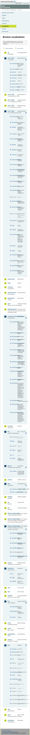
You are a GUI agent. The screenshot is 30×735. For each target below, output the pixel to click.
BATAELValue (14, 336)
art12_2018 (11, 94)
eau (13, 659)
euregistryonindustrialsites (12, 316)
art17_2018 (11, 111)
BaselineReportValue (14, 332)
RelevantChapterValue (14, 412)
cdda (9, 283)
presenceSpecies (14, 207)
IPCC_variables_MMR (14, 492)
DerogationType (14, 538)
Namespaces (5, 31)
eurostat (10, 426)
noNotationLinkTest (14, 672)
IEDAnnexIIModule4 (12, 526)
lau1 (9, 587)
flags (13, 441)
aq (8, 52)
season (14, 81)
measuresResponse (14, 181)
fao (9, 431)
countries (14, 133)
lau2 (9, 591)
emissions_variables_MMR (14, 489)
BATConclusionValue (14, 339)
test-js (13, 675)
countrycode (14, 63)
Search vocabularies (9, 48)
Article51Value (14, 321)
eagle (13, 577)
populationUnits (14, 190)
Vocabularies (5, 26)
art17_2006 (11, 100)
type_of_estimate (14, 86)
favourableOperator (14, 138)
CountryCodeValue (14, 349)
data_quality (14, 69)
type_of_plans (14, 89)
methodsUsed (14, 186)
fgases (10, 466)
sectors (14, 617)
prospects (14, 220)
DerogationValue (14, 355)
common (10, 287)
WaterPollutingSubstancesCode (14, 556)
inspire (10, 562)
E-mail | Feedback (6, 730)
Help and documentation (8, 12)
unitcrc (13, 458)
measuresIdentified (14, 159)
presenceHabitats (14, 201)
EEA (8, 1)
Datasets (4, 15)
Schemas (4, 23)
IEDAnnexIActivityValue (14, 371)
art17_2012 (11, 105)
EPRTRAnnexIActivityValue (14, 361)
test (9, 645)
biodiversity (11, 279)
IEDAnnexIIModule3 (12, 519)
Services (4, 28)
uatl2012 (14, 581)
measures (14, 154)
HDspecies (14, 149)
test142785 (14, 679)
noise (9, 628)
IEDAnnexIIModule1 (12, 513)
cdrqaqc (14, 127)
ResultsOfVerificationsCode (14, 543)
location (14, 72)
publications (11, 634)
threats (13, 245)
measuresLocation (14, 164)
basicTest (14, 649)
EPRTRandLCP (12, 309)
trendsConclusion (14, 254)
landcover (11, 568)
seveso (10, 639)
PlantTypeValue (14, 400)
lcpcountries (14, 606)
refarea (13, 450)
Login (18, 3)
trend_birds (14, 84)
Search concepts (20, 48)
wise (9, 714)
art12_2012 (11, 58)
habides (10, 496)
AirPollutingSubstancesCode (14, 533)
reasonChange (14, 234)
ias (8, 502)
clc (12, 573)
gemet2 (10, 479)
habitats (14, 144)
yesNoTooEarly (14, 265)
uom (9, 709)
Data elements (5, 20)
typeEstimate (14, 260)
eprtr (9, 303)
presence (14, 78)
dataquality (11, 298)
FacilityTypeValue (14, 367)
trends (13, 250)
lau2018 (10, 595)
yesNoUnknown (14, 270)
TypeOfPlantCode (14, 548)
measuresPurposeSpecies (14, 175)
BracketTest (14, 652)
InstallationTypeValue (14, 379)
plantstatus (14, 611)
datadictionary (12, 292)
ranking (14, 229)
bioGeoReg (14, 122)
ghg (9, 483)
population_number (14, 75)
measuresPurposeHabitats (14, 169)
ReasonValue (14, 404)
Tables (3, 18)
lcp (8, 601)
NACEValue (14, 383)
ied (8, 508)
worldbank (11, 720)
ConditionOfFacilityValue (14, 343)
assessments (14, 116)
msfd (9, 623)
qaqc (13, 225)
